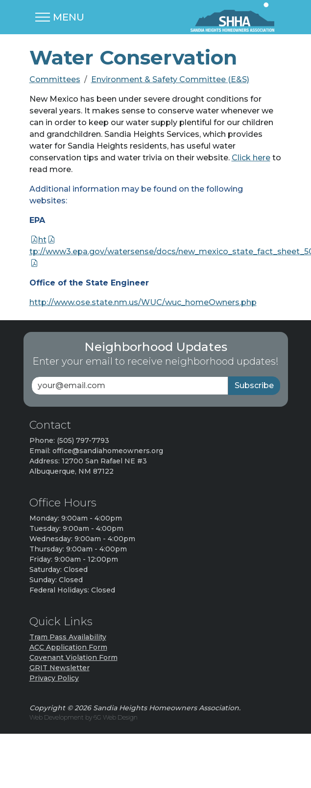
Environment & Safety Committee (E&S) (170, 79)
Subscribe (254, 385)
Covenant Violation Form (73, 657)
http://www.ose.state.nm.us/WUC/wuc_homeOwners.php (143, 302)
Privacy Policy (54, 678)
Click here (251, 157)
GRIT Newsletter (59, 667)
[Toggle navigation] (59, 17)
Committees (54, 79)
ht (42, 239)
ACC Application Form (68, 647)
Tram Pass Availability (67, 637)
